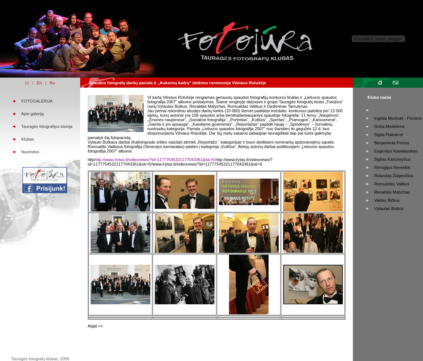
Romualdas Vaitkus (391, 184)
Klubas (27, 139)
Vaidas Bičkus (387, 200)
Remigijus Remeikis (392, 167)
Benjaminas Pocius (391, 143)
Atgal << (95, 326)
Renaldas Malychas (392, 192)
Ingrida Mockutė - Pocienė (398, 118)
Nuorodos (30, 152)
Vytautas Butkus (389, 208)
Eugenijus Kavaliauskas (395, 151)
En (39, 83)
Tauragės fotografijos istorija (46, 126)
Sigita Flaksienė (388, 134)
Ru (52, 83)
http (91, 159)
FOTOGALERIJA (37, 101)
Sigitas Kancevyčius (392, 159)
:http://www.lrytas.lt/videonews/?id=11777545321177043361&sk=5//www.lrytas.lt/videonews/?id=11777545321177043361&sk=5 (180, 161)
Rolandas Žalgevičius (393, 175)
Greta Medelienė (389, 126)
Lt (27, 83)
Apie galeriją (32, 114)
